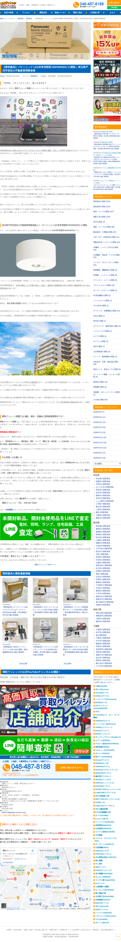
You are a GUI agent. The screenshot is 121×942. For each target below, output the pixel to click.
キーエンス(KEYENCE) (104, 890)
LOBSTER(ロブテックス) (105, 793)
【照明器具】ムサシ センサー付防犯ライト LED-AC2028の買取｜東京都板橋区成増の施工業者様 (75, 637)
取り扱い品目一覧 (41, 930)
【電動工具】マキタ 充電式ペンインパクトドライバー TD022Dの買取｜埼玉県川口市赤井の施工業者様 (107, 174)
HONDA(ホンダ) (101, 763)
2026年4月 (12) (99, 417)
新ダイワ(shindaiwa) (103, 757)
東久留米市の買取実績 (105, 602)
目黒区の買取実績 (103, 571)
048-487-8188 (26, 767)
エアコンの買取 (107, 181)
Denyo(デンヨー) (102, 760)
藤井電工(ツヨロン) (103, 776)
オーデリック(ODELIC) (104, 844)
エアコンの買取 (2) (100, 341)
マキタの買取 (106, 168)
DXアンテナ (100, 883)
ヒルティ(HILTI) (101, 819)
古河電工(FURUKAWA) (104, 896)
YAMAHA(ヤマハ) (102, 721)
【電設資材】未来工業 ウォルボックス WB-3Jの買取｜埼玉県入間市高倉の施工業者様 (106, 136)
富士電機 (98, 861)
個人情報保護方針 (107, 930)
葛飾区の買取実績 (103, 543)
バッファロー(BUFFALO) (105, 724)
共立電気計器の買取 (108, 153)
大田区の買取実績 (103, 546)
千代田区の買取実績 (104, 585)
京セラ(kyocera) (102, 689)
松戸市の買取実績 (103, 632)
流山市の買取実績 (103, 658)
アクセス (26, 12)
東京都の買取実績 (103, 526)
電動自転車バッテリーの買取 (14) (106, 242)
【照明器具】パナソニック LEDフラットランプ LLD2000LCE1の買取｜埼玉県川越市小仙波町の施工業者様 (45, 637)
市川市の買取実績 (103, 641)
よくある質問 (74, 930)
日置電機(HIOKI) (102, 847)
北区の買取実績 (102, 554)
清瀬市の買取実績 (103, 605)
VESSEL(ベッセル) (103, 780)
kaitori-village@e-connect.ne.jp (14, 812)
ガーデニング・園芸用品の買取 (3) (107, 326)
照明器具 (29, 18)
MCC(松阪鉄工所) (102, 796)
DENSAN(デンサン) (103, 773)
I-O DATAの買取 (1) (101, 306)
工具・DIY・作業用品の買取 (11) (106, 237)
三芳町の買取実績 (103, 504)
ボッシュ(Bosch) (102, 923)
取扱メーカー (60, 12)
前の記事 (23, 664)
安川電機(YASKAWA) (103, 874)
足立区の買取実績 (103, 568)
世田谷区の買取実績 (104, 565)
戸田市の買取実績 (103, 484)
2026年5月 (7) (98, 412)
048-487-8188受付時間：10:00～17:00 (89, 5)
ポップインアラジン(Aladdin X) (108, 737)
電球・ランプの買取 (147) (103, 212)
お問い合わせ (114, 3)
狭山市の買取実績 (103, 507)
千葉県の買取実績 (103, 630)
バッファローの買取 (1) (102, 301)
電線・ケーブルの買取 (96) (104, 227)
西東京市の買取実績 (104, 599)
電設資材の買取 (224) (101, 207)
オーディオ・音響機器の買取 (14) (106, 311)
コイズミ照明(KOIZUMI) (105, 832)
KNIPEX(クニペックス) (104, 783)
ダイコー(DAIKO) (102, 753)
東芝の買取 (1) (99, 346)
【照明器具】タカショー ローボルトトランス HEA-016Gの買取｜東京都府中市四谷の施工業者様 (45, 597)
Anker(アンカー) (102, 731)
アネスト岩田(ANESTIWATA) (107, 744)
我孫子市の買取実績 (104, 655)
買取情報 (21, 18)
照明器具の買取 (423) (101, 201)
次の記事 (67, 664)
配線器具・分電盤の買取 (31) (104, 232)
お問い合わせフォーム (71, 767)
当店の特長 (8, 12)
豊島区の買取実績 (103, 582)
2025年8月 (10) (99, 458)
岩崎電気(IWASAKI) (103, 825)
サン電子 (98, 864)
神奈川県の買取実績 (104, 613)
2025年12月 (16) (99, 437)
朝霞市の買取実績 (103, 481)
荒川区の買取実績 (103, 551)
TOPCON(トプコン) (103, 854)
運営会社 (96, 930)
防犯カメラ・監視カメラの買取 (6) (107, 369)
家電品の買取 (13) (100, 382)
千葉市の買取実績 (103, 638)
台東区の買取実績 (103, 563)
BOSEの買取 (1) (99, 321)
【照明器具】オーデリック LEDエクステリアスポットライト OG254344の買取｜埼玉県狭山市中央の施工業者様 (15, 597)
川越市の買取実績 (103, 515)
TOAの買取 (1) (99, 316)
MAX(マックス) (101, 909)
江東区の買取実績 (103, 540)
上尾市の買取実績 (103, 509)
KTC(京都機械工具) (103, 812)
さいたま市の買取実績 (105, 487)
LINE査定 (114, 7)
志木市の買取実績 (103, 493)
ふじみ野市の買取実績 (105, 501)
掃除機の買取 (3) (100, 387)
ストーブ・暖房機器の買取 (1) (105, 357)
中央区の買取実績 (103, 588)
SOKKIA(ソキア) (102, 851)
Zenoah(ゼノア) (101, 693)
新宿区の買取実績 (103, 534)
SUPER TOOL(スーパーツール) (107, 789)
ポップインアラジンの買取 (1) (105, 290)
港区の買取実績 (102, 574)
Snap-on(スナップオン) (104, 806)
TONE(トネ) (100, 802)
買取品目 (43, 12)
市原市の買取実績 (103, 646)
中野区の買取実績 (103, 579)
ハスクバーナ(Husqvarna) (105, 699)
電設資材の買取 (107, 132)
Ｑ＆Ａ (112, 12)
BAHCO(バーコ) (101, 903)
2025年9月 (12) (99, 453)
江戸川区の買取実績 (104, 549)
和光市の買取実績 (103, 490)
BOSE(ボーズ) (101, 702)
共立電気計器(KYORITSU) (105, 857)
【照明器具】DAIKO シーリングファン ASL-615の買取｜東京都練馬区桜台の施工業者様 (15, 635)
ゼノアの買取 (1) (100, 336)
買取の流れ (77, 12)
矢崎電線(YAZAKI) (102, 900)
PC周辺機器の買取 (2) (102, 295)
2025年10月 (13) (99, 448)
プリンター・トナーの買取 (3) (105, 280)
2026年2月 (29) (99, 427)
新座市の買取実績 (103, 495)
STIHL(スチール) (102, 696)
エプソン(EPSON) (102, 740)
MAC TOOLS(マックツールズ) (107, 799)
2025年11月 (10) (99, 443)
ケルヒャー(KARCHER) (104, 750)
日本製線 (98, 835)
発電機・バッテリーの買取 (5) (105, 275)
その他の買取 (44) (100, 400)
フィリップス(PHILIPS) (104, 822)
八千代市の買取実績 (104, 666)
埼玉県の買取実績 (103, 479)
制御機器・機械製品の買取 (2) (105, 270)
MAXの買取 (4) (99, 222)
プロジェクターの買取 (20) (104, 285)
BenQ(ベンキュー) (102, 734)
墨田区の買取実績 (103, 591)
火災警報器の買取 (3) (101, 352)
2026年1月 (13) (99, 432)
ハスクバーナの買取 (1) (102, 331)
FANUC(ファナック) (103, 870)
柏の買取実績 (101, 635)
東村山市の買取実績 (104, 596)
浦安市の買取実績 (103, 652)
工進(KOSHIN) (101, 686)
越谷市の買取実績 (103, 518)
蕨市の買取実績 (102, 512)
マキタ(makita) (101, 919)
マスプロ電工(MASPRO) (105, 880)
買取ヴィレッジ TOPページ (45, 565)
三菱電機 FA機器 (102, 887)
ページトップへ (118, 936)
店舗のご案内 (28, 930)
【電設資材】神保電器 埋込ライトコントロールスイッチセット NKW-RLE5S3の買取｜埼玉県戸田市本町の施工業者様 (107, 147)
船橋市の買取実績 (103, 644)
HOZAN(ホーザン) (102, 786)
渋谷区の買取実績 (103, 560)
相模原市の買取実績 (104, 616)
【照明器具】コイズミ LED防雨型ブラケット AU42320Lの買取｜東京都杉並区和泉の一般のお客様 (75, 597)
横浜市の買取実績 (103, 621)
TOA (97, 712)
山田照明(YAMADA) (103, 828)
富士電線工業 (100, 893)
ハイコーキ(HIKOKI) (103, 913)
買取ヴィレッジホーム (7, 18)
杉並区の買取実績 (103, 557)
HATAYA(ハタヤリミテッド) (106, 770)
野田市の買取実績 (103, 660)
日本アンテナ (100, 867)
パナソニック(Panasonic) (105, 916)
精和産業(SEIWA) (102, 747)
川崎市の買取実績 (103, 619)
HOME (9, 930)
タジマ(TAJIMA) (101, 815)
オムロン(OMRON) (102, 877)
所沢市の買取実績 (103, 498)
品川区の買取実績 (103, 537)
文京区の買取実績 (103, 577)
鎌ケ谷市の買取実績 (104, 663)
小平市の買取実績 (103, 593)
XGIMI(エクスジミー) (103, 727)
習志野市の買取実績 (104, 649)
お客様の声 (95, 12)
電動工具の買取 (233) (101, 217)
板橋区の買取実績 (103, 532)
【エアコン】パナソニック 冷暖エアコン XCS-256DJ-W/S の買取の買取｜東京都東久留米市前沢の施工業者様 (107, 187)
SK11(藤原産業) (101, 809)
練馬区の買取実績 (103, 529)
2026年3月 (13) (99, 422)
